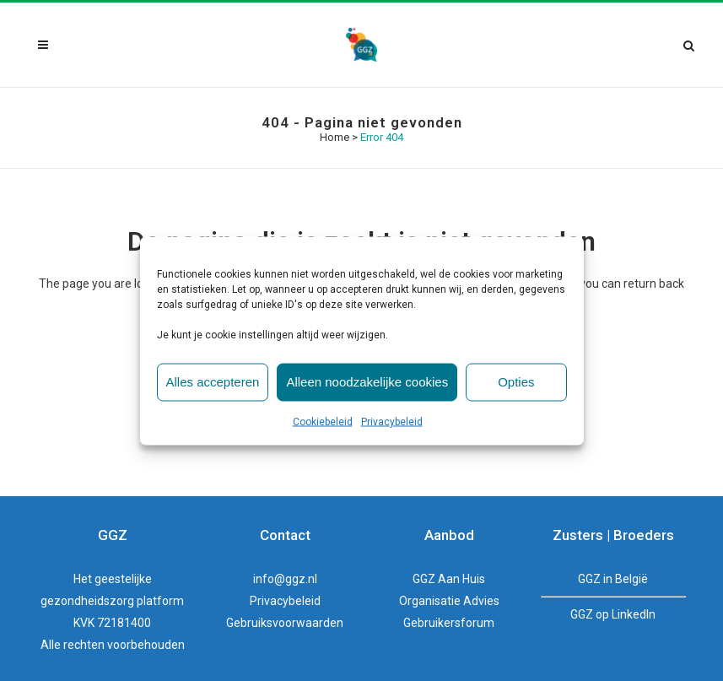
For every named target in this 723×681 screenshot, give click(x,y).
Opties (516, 382)
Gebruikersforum (448, 623)
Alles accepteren (213, 382)
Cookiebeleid (323, 421)
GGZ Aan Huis (449, 579)
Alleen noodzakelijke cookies (367, 382)
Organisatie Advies (449, 601)
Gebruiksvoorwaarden (284, 623)
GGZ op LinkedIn (613, 614)
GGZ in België (613, 579)
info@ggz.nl (285, 579)
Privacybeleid (392, 421)
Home (334, 137)
